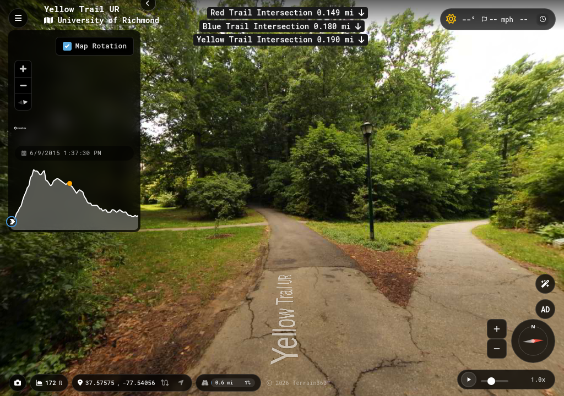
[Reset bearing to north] (23, 102)
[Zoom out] (23, 85)
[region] (74, 87)
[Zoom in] (23, 69)
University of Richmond (101, 20)
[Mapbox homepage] (20, 133)
